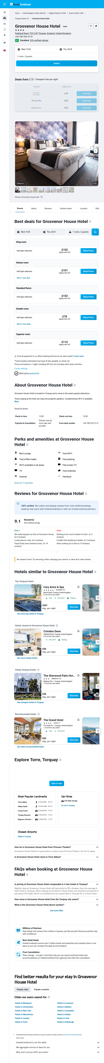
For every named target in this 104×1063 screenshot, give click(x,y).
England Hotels (54, 13)
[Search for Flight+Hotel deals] (4, 29)
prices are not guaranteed (72, 1035)
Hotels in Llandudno (65, 1011)
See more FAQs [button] (56, 911)
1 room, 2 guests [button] (24, 56)
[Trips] (4, 42)
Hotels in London (22, 1018)
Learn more (79, 356)
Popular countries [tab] (41, 989)
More (16, 401)
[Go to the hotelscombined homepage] (20, 4)
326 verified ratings (39, 40)
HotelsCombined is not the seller (58, 1042)
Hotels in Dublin (64, 1014)
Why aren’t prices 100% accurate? (58, 1052)
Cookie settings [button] (21, 369)
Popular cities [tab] (22, 989)
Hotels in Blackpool (23, 1003)
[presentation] (41, 197)
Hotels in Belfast (64, 1007)
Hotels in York (63, 1018)
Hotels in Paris (21, 1022)
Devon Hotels (74, 13)
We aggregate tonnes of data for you (58, 1047)
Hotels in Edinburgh (65, 1022)
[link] (30, 613)
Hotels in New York (23, 1011)
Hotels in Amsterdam (24, 1007)
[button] (5, 4)
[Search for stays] (4, 18)
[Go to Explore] (4, 35)
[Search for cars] (4, 23)
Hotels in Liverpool (65, 1003)
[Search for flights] (4, 12)
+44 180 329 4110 (23, 36)
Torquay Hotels (20, 19)
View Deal (74, 607)
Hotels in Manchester (24, 1014)
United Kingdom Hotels (31, 13)
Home (17, 13)
